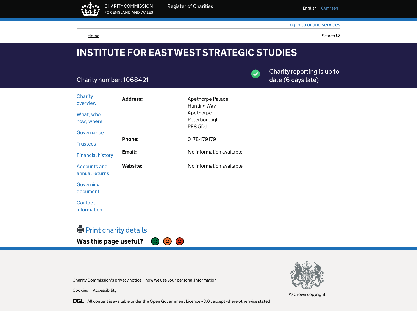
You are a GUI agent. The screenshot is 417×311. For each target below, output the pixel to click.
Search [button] (331, 35)
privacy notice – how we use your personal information (166, 280)
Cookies (80, 290)
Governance (90, 132)
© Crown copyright (307, 294)
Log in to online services (313, 24)
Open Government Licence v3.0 (180, 301)
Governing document (88, 188)
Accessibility (104, 290)
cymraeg (329, 8)
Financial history (95, 155)
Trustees (86, 144)
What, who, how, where (89, 117)
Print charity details (112, 229)
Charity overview (87, 99)
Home (93, 35)
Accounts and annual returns (93, 169)
